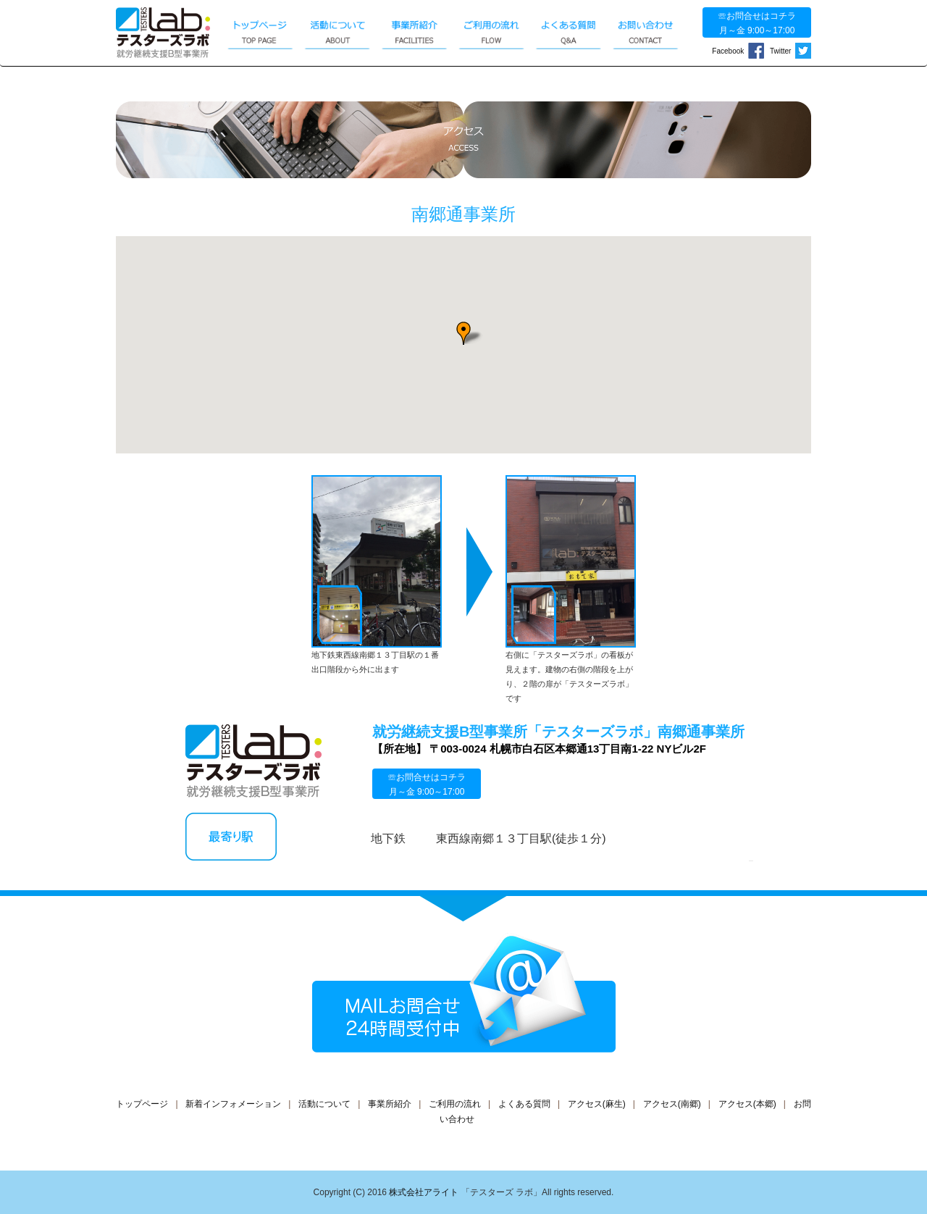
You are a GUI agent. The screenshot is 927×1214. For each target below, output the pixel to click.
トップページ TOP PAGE (260, 30)
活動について (324, 1104)
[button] (463, 333)
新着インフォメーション (233, 1104)
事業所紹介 (389, 1104)
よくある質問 (524, 1104)
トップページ (142, 1104)
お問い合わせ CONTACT (645, 30)
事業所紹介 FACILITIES (414, 30)
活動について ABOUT (337, 30)
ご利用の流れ (455, 1104)
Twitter (790, 51)
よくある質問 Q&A (568, 30)
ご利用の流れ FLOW (491, 30)
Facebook (737, 51)
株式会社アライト (423, 1192)
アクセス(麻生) (597, 1104)
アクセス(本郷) (747, 1104)
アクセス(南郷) (672, 1104)
